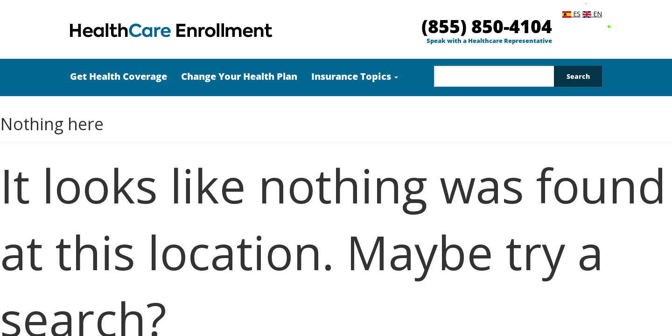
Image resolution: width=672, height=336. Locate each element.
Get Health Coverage (118, 76)
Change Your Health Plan (239, 76)
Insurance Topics (354, 76)
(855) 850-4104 (486, 26)
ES (571, 13)
